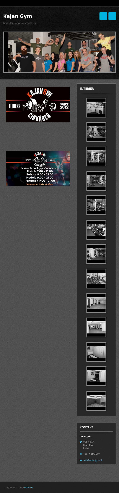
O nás (77, 22)
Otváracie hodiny (74, 34)
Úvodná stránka (59, 22)
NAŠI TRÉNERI (58, 28)
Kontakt (76, 28)
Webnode (28, 488)
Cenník (55, 34)
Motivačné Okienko (96, 28)
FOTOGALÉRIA (94, 22)
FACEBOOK (95, 34)
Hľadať (113, 3)
